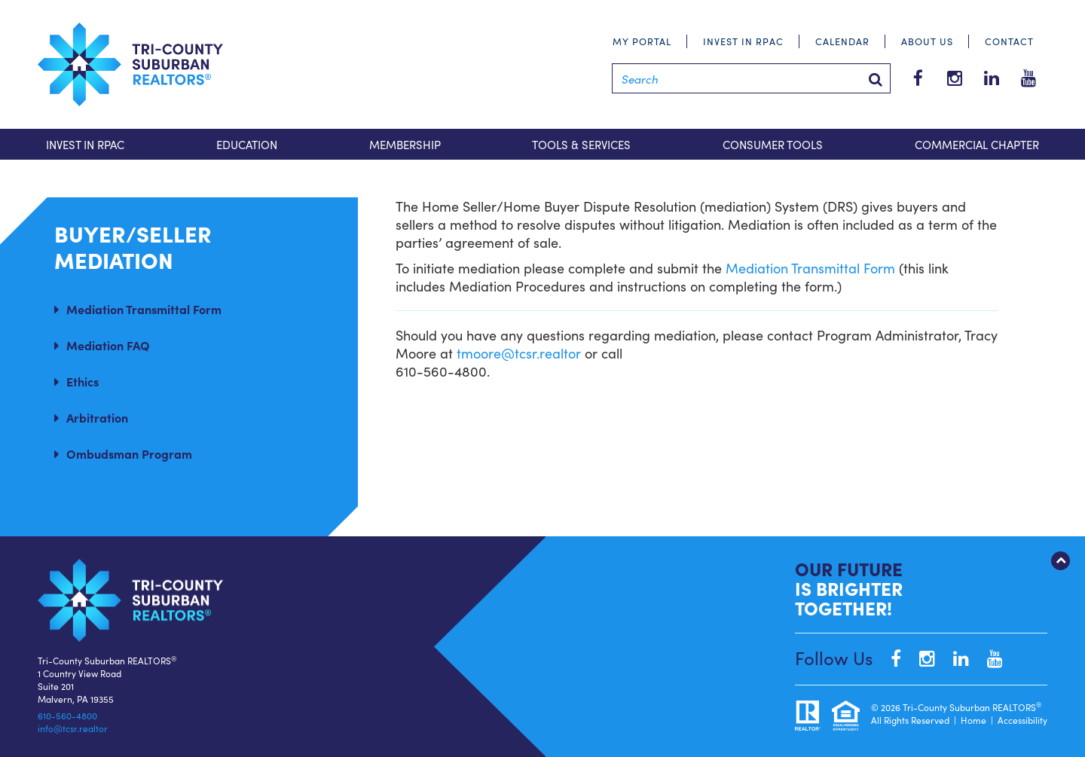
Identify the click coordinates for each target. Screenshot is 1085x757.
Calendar (842, 41)
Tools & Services (581, 144)
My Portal (642, 41)
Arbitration (97, 417)
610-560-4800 (67, 715)
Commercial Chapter (977, 144)
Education (246, 144)
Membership (405, 144)
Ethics (82, 381)
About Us (927, 41)
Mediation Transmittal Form (144, 309)
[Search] (751, 78)
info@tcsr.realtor (73, 728)
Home (973, 719)
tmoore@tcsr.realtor (519, 352)
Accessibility (1022, 719)
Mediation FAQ (108, 345)
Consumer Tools (773, 144)
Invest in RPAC (743, 41)
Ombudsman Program (129, 453)
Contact (1009, 41)
